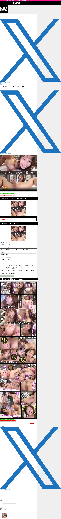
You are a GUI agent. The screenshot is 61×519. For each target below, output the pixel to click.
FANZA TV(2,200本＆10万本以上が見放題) (8, 195)
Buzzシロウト (2, 83)
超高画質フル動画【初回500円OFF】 (7, 193)
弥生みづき (2, 84)
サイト (1, 505)
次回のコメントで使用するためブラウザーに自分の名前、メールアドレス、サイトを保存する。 (18, 507)
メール (1, 503)
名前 (1, 501)
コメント (2, 499)
